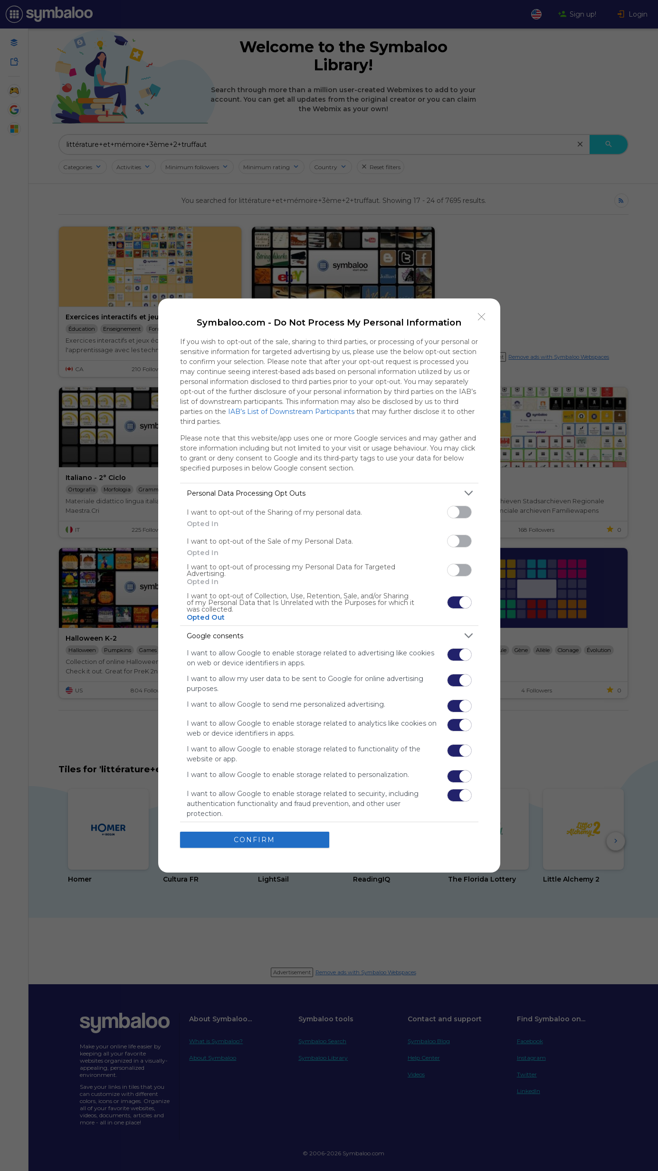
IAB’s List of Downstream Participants (291, 411)
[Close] (482, 317)
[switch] (459, 512)
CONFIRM (254, 839)
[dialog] (329, 585)
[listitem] (329, 493)
